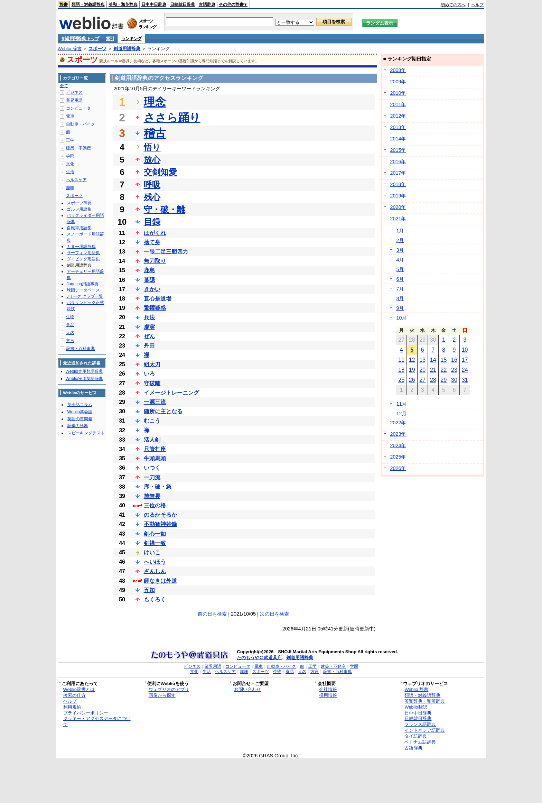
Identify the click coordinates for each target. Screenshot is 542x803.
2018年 (398, 184)
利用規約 (72, 707)
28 (433, 380)
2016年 (398, 161)
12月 (401, 413)
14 (433, 360)
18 (401, 370)
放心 (152, 159)
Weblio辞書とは (79, 689)
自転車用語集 (79, 227)
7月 (400, 289)
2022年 (398, 422)
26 (412, 380)
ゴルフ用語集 (79, 209)
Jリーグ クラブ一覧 (85, 296)
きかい (152, 289)
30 (454, 380)
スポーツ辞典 (79, 203)
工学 (70, 140)
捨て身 (152, 242)
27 (422, 380)
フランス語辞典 (420, 724)
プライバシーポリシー (85, 713)
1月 (400, 230)
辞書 (63, 4)
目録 (152, 222)
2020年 (398, 207)
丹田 (149, 346)
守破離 (152, 383)
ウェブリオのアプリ (169, 689)
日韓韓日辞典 (182, 4)
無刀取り (155, 261)
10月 (401, 318)
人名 (70, 332)
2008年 (398, 70)
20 (422, 370)
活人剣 (152, 440)
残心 (152, 197)
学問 (70, 156)
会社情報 (328, 689)
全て (64, 86)
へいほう (155, 562)
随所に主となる (163, 411)
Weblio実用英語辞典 (84, 378)
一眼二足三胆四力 (166, 252)
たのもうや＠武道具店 (259, 657)
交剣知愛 (160, 172)
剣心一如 (155, 534)
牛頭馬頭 (155, 458)
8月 (400, 298)
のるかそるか (160, 515)
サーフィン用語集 (83, 252)
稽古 (155, 133)
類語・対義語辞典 (88, 4)
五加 (149, 590)
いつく (152, 468)
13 (422, 360)
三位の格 (155, 505)
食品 (70, 324)
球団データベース (83, 290)
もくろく (155, 599)
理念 (155, 102)
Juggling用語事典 (83, 283)
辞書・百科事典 (80, 348)
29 (444, 380)
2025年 (398, 457)
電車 (70, 116)
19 (412, 370)
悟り (152, 147)
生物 (70, 316)
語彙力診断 (77, 425)
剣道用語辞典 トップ (80, 38)
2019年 (398, 196)
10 (465, 350)
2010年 (398, 93)
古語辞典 (207, 4)
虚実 (149, 327)
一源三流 (155, 402)
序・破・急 (157, 487)
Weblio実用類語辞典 (84, 371)
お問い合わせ (247, 689)
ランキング (131, 38)
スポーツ (97, 48)
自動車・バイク (80, 124)
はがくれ (155, 233)
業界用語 (74, 100)
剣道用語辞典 (126, 48)
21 (433, 370)
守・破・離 (164, 209)
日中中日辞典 (153, 4)
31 (465, 380)
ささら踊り (172, 117)
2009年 (398, 81)
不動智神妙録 (160, 524)
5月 (400, 269)
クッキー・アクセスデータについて (97, 721)
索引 (110, 38)
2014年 (398, 138)
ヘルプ (477, 4)
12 (412, 360)
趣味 (70, 187)
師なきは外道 (160, 581)
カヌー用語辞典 (81, 246)
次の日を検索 (274, 614)
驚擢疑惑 (155, 308)
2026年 (398, 468)
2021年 (398, 218)
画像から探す (162, 695)
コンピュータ (78, 108)
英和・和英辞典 (123, 4)
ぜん (149, 336)
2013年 (398, 127)
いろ (149, 374)
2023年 (398, 434)
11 (401, 360)
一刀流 (152, 477)
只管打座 (155, 449)
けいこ (152, 552)
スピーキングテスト (86, 433)
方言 (70, 340)
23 (454, 370)
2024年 (398, 445)
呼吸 (152, 184)
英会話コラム (79, 404)
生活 (70, 171)
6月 (400, 279)
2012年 (398, 116)
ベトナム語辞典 (420, 742)
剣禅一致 (155, 543)
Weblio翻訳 (415, 707)
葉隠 (149, 280)
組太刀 (152, 364)
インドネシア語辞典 (424, 730)
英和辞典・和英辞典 (424, 701)
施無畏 (152, 496)
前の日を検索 (212, 614)
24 (465, 370)
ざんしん (155, 571)
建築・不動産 (78, 148)
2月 (400, 240)
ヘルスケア (76, 179)
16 (454, 360)
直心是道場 (157, 299)
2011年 (398, 104)
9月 (400, 308)
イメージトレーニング (171, 393)
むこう (152, 421)
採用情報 (328, 695)
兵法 (149, 317)
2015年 (398, 150)
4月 (400, 259)
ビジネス (74, 92)
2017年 (398, 173)
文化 (70, 163)
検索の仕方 (74, 695)
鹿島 (149, 270)
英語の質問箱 (79, 418)
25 (401, 380)
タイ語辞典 (415, 736)
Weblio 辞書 (70, 48)
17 (465, 360)
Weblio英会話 (79, 411)
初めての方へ (453, 4)
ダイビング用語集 (83, 259)
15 (444, 360)
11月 (401, 404)
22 (444, 370)
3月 (400, 250)
